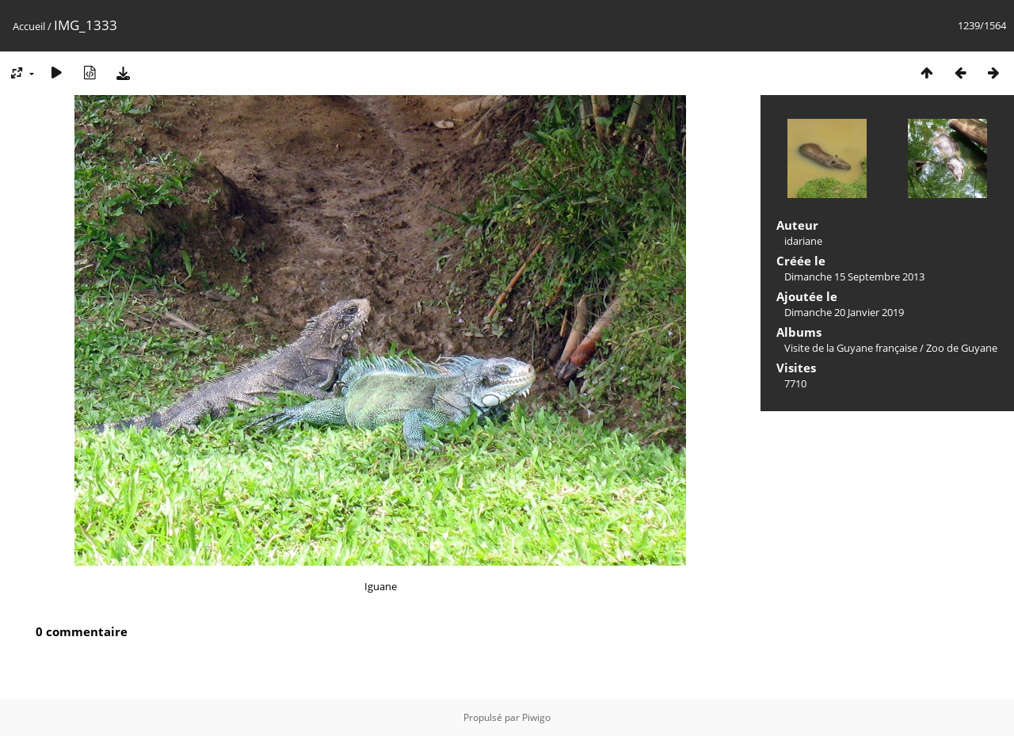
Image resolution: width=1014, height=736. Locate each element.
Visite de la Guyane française (850, 348)
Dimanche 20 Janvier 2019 (844, 312)
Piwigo (536, 717)
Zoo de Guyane (961, 348)
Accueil (29, 26)
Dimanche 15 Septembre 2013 (854, 276)
